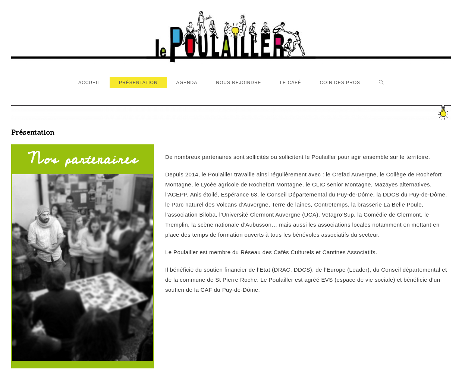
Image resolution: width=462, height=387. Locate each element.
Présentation (32, 132)
